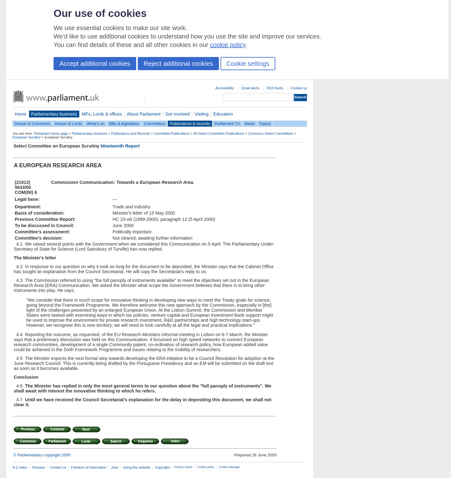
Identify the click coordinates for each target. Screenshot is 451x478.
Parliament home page (51, 133)
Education (223, 114)
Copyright (162, 467)
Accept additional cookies (95, 63)
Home (21, 114)
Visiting (201, 114)
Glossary (38, 467)
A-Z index (20, 467)
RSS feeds (275, 88)
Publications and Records (130, 133)
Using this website (136, 467)
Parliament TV (227, 123)
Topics (265, 123)
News (250, 123)
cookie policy (228, 44)
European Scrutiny (26, 137)
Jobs (114, 467)
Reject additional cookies (178, 63)
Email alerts (250, 88)
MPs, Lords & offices (102, 114)
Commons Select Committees (270, 133)
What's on (96, 123)
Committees (154, 123)
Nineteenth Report (120, 145)
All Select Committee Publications (218, 133)
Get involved (177, 114)
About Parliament (144, 114)
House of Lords (68, 123)
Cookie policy (205, 467)
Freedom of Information (88, 467)
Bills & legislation (124, 123)
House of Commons (32, 123)
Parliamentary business (54, 114)
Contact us (299, 88)
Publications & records (190, 123)
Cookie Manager (229, 467)
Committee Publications (171, 133)
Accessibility (224, 88)
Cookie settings (247, 63)
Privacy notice (183, 467)
